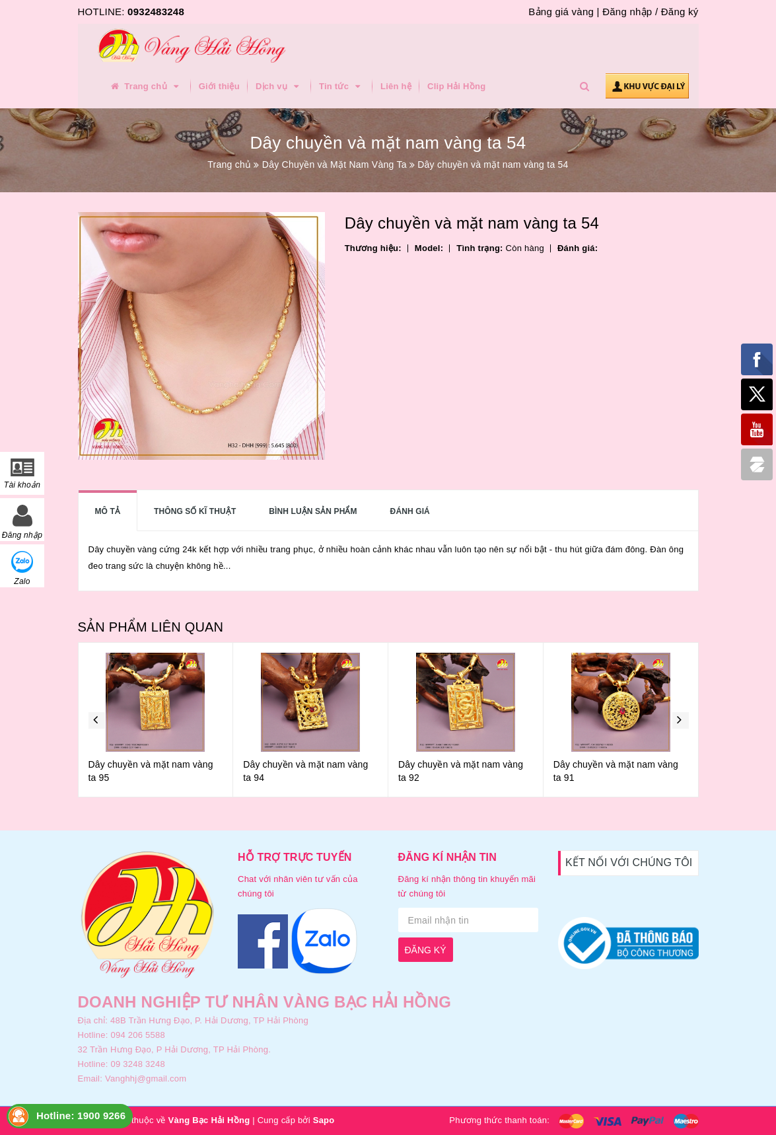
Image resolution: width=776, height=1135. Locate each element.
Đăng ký (680, 11)
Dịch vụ (279, 86)
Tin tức (342, 86)
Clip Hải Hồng (456, 86)
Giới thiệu (219, 86)
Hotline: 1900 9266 (80, 1115)
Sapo (324, 1120)
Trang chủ (146, 86)
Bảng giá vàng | (563, 11)
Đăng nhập (627, 11)
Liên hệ (395, 86)
